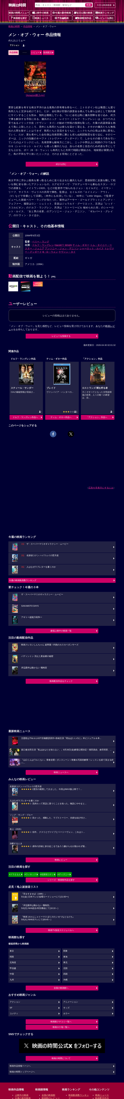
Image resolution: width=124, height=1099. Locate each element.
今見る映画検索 (104, 5)
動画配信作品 (83, 17)
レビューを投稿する (61, 336)
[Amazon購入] (35, 95)
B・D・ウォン (50, 251)
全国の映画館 (48, 1095)
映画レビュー (61, 860)
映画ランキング (104, 12)
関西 (12, 957)
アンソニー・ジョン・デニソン (62, 248)
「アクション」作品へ (96, 417)
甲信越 (13, 968)
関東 (65, 951)
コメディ (14, 1013)
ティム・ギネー (80, 245)
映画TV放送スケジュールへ (61, 930)
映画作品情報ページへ (20, 1066)
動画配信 (47, 52)
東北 (65, 962)
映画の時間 (14, 26)
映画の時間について (61, 1058)
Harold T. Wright (63, 245)
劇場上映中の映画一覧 (61, 631)
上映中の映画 (40, 12)
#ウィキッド (30, 874)
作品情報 (27, 26)
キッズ (66, 1008)
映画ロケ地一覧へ (61, 1027)
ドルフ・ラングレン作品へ (25, 417)
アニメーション (70, 1002)
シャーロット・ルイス (91, 248)
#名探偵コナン (47, 874)
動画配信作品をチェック (61, 681)
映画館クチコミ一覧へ (61, 1021)
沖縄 (65, 980)
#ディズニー (63, 874)
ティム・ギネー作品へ (61, 417)
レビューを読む (104, 17)
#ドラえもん (15, 874)
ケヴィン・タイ (67, 251)
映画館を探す (19, 17)
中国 (12, 974)
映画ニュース (40, 17)
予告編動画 (62, 17)
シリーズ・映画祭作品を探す (61, 880)
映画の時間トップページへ (22, 1072)
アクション (14, 45)
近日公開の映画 (83, 12)
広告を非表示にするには (100, 487)
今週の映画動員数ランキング (22, 580)
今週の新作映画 (61, 12)
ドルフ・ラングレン (43, 245)
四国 (65, 974)
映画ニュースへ (61, 772)
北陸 (65, 968)
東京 (12, 951)
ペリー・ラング (40, 241)
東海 (65, 957)
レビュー (35, 52)
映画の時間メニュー (19, 12)
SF (11, 1008)
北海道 (13, 962)
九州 (12, 980)
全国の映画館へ (61, 988)
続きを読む (61, 164)
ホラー (66, 1013)
